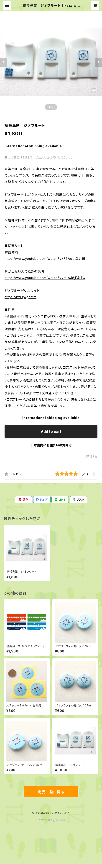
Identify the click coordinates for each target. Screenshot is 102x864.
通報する (91, 456)
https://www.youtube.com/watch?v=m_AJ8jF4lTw (45, 278)
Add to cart (51, 431)
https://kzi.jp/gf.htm (20, 297)
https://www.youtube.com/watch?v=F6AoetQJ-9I (45, 258)
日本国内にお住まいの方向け (51, 445)
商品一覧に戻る (51, 792)
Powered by (51, 820)
